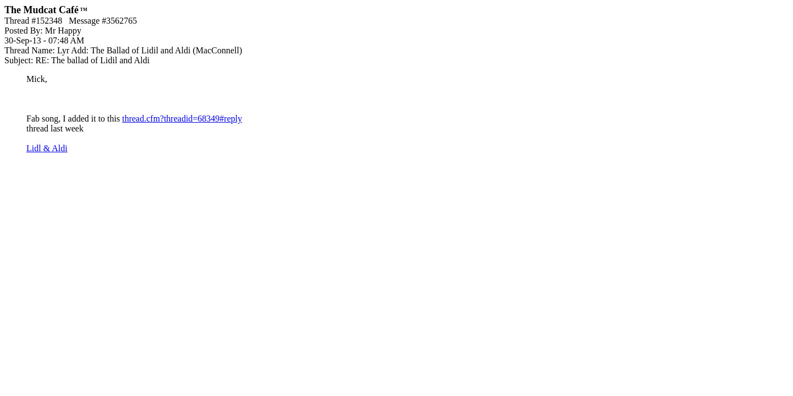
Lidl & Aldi (47, 148)
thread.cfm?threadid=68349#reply (182, 118)
